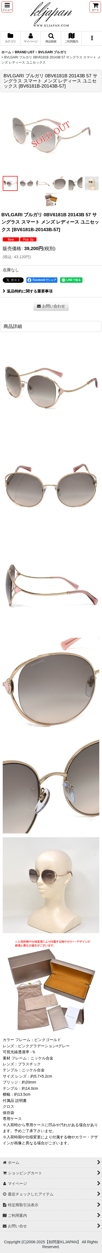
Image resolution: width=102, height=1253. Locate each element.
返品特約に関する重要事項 (27, 291)
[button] (7, 6)
